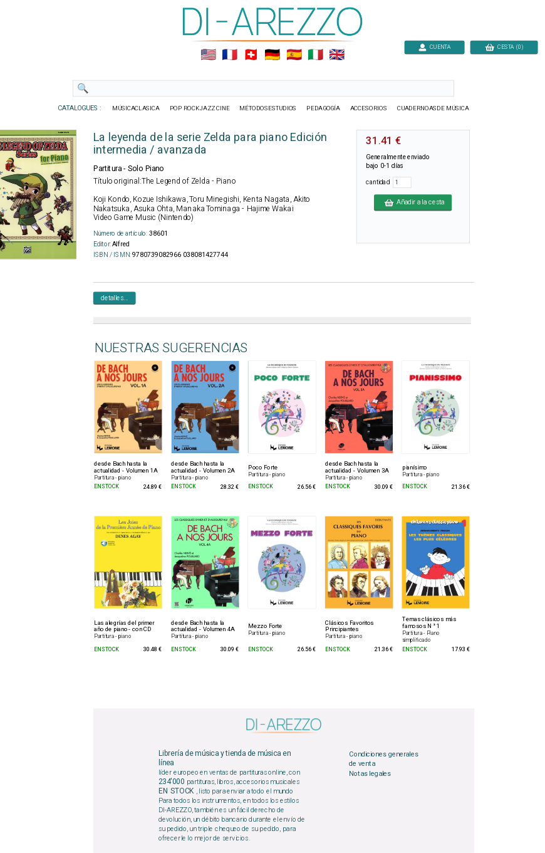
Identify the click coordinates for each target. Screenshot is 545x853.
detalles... (114, 298)
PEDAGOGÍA (323, 108)
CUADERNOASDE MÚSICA (433, 108)
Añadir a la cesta (413, 202)
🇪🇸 (294, 55)
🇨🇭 (251, 55)
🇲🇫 (229, 55)
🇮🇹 (315, 55)
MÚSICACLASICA (136, 108)
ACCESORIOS (368, 108)
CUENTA (434, 47)
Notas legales (370, 773)
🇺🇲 (208, 55)
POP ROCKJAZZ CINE (200, 108)
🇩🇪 (272, 55)
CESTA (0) (504, 47)
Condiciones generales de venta (383, 759)
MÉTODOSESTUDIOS (267, 108)
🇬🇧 (337, 55)
